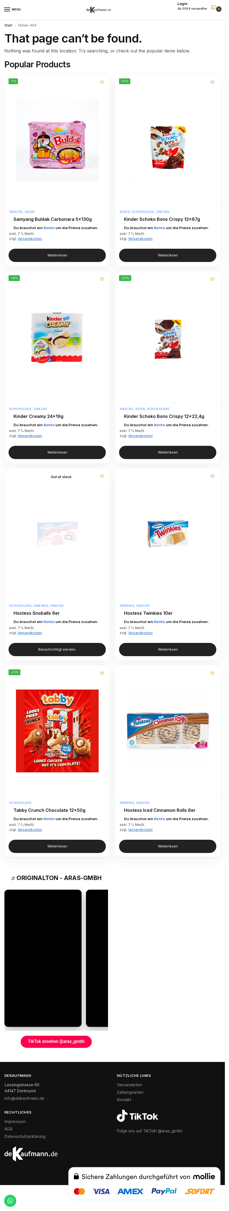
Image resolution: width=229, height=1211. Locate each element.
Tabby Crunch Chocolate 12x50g (49, 810)
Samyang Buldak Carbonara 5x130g (53, 219)
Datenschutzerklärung (24, 1136)
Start (8, 25)
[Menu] (12, 10)
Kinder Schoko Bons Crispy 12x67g (162, 219)
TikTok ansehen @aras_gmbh (56, 1041)
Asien (30, 212)
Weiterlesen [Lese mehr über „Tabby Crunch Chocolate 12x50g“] (57, 846)
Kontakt (124, 1100)
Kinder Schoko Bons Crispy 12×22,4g (164, 416)
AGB (8, 1129)
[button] (199, 6)
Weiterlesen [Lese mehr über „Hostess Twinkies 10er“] (168, 649)
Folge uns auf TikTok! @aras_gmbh (149, 1131)
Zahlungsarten (130, 1092)
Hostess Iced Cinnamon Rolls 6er (160, 810)
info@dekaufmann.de (24, 1098)
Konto (49, 228)
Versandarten (129, 1085)
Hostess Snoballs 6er (37, 613)
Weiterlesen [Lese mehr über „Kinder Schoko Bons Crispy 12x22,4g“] (168, 452)
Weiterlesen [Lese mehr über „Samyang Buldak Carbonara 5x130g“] (57, 255)
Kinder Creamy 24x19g (38, 416)
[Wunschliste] (101, 83)
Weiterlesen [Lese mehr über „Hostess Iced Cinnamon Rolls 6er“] (168, 846)
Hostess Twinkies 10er (148, 613)
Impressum (15, 1121)
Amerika (41, 606)
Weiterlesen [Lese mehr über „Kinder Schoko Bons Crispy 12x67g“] (168, 255)
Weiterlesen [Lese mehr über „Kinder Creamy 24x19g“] (57, 452)
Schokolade (142, 212)
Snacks (16, 212)
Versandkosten (30, 239)
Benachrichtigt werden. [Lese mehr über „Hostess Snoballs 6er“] (57, 649)
